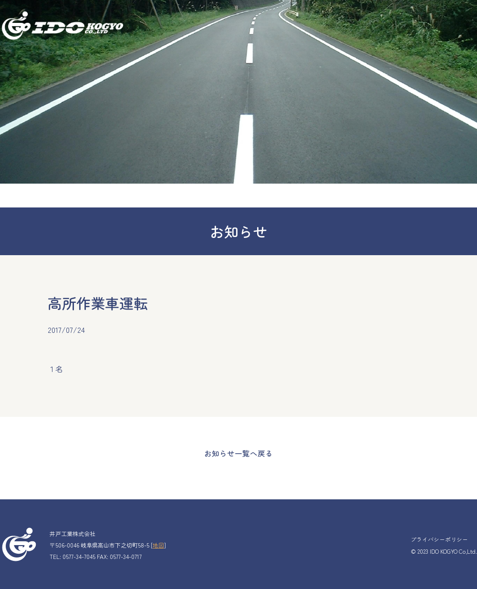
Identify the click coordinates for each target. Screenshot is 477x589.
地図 (158, 544)
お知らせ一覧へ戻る (238, 453)
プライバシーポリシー (439, 538)
